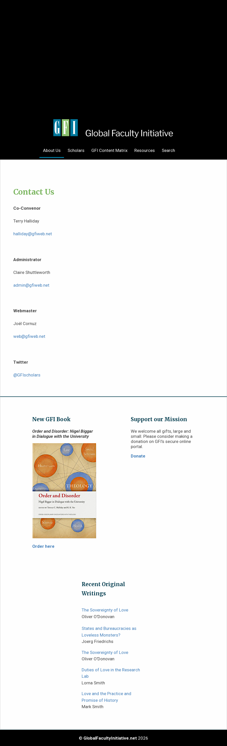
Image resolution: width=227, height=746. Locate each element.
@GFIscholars (26, 374)
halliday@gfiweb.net (32, 233)
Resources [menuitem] (144, 150)
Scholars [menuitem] (76, 150)
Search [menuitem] (168, 150)
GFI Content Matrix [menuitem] (109, 150)
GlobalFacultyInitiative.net (110, 738)
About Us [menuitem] (52, 150)
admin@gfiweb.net (31, 285)
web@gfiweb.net (29, 336)
